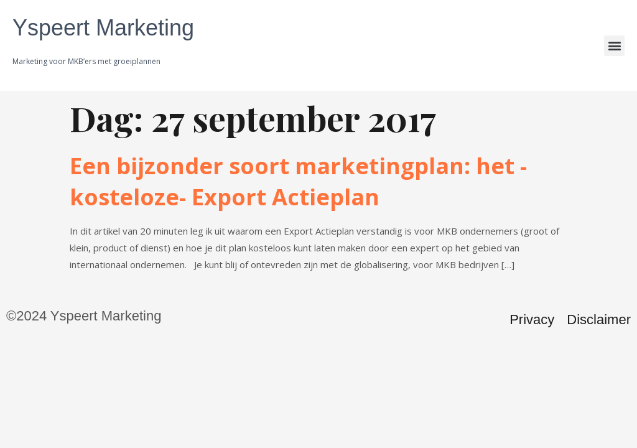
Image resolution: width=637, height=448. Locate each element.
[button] (614, 45)
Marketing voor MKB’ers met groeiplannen (86, 61)
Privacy (531, 319)
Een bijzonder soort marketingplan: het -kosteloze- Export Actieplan (298, 181)
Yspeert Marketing (103, 27)
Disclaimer (599, 319)
